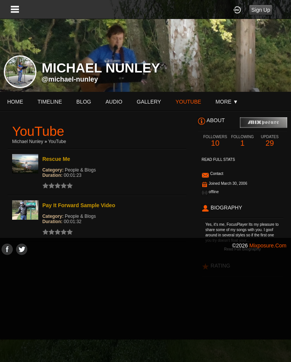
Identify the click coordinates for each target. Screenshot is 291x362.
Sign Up (260, 10)
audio (113, 102)
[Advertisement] (145, 308)
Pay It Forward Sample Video (78, 205)
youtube (188, 102)
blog (84, 102)
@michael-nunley (70, 79)
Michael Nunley (27, 141)
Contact (216, 174)
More (227, 102)
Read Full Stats (218, 159)
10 (215, 141)
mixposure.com (267, 245)
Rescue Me (56, 159)
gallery (149, 102)
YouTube (57, 141)
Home (15, 102)
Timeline (50, 102)
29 (269, 141)
